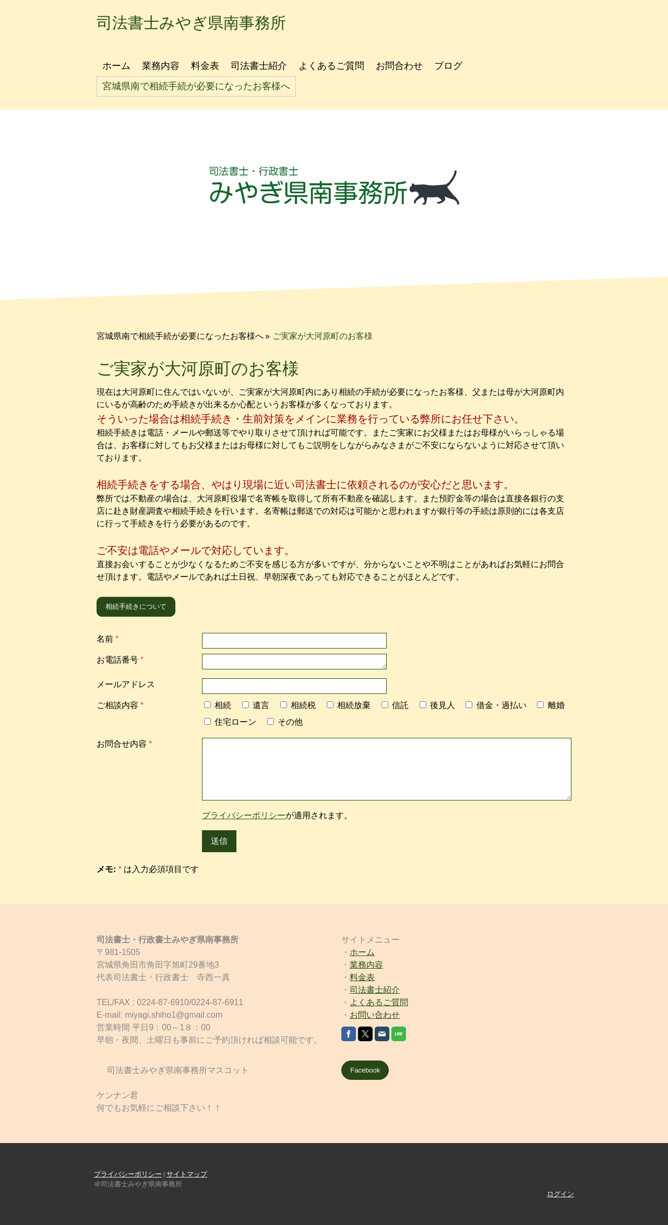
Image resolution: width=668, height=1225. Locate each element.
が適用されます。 (277, 815)
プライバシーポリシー (243, 815)
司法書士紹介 (259, 66)
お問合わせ (399, 66)
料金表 (205, 66)
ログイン (560, 1194)
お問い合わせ (375, 1014)
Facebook (365, 1070)
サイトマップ (186, 1174)
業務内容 (161, 66)
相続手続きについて (135, 606)
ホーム (116, 66)
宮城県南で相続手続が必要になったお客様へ (196, 86)
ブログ (448, 66)
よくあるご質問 (331, 66)
